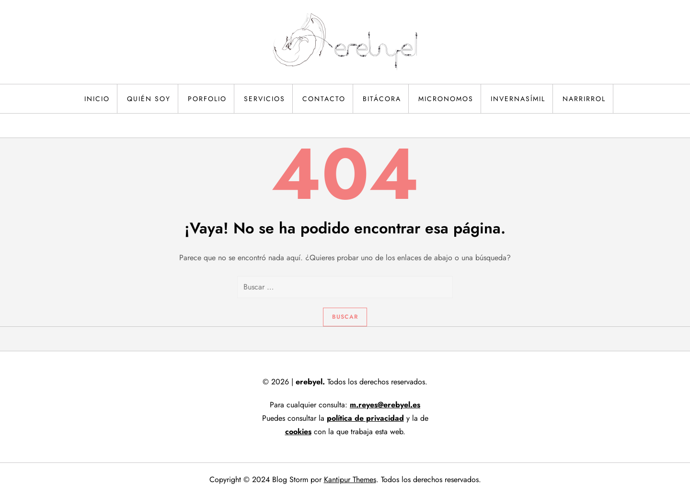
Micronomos (445, 99)
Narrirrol (584, 99)
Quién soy (149, 99)
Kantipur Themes (350, 479)
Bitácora (382, 99)
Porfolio (207, 99)
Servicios (264, 99)
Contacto (323, 99)
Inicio (97, 99)
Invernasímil (518, 99)
